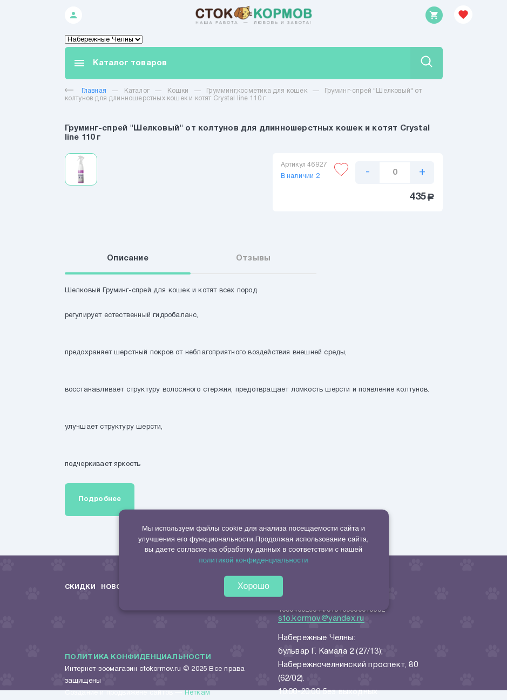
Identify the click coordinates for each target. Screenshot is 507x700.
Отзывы (253, 259)
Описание (131, 259)
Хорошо (253, 586)
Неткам (197, 694)
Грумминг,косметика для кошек (256, 91)
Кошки (178, 91)
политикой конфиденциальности (253, 560)
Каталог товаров (120, 63)
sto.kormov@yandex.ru (321, 619)
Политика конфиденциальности (138, 658)
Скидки (80, 588)
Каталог (137, 91)
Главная (85, 91)
